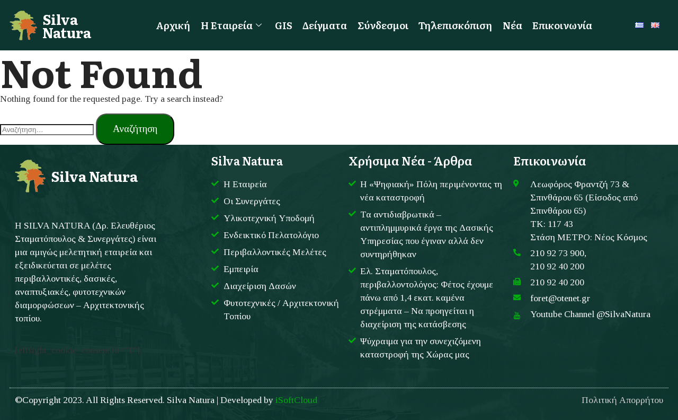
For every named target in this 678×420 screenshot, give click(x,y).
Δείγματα (323, 25)
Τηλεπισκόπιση (456, 25)
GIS (281, 25)
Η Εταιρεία (228, 25)
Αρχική (170, 25)
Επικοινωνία (566, 25)
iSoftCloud (296, 400)
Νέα (515, 25)
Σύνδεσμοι (382, 25)
